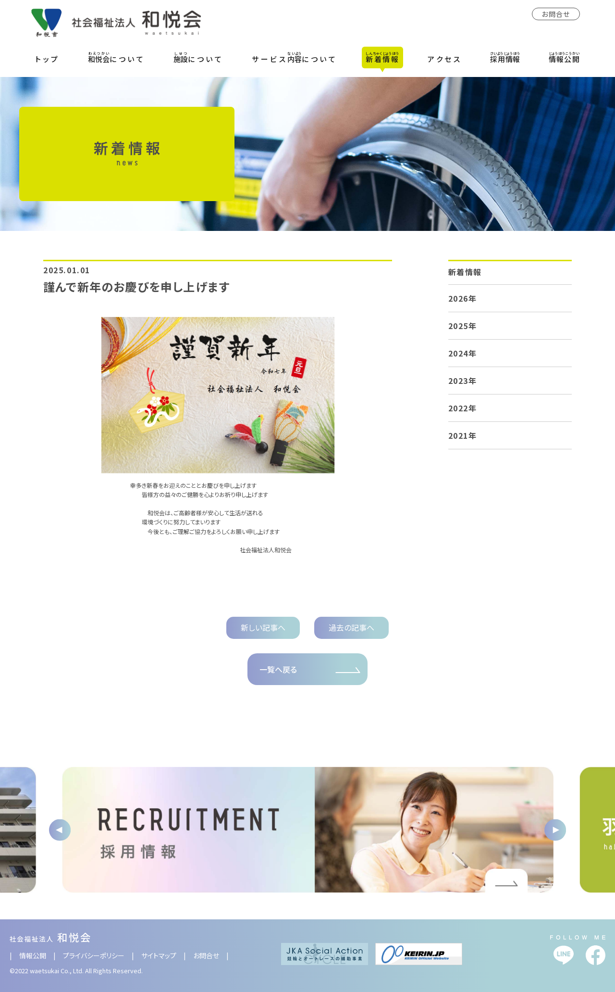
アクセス (445, 59)
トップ (47, 59)
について (116, 57)
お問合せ (555, 14)
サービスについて (294, 57)
